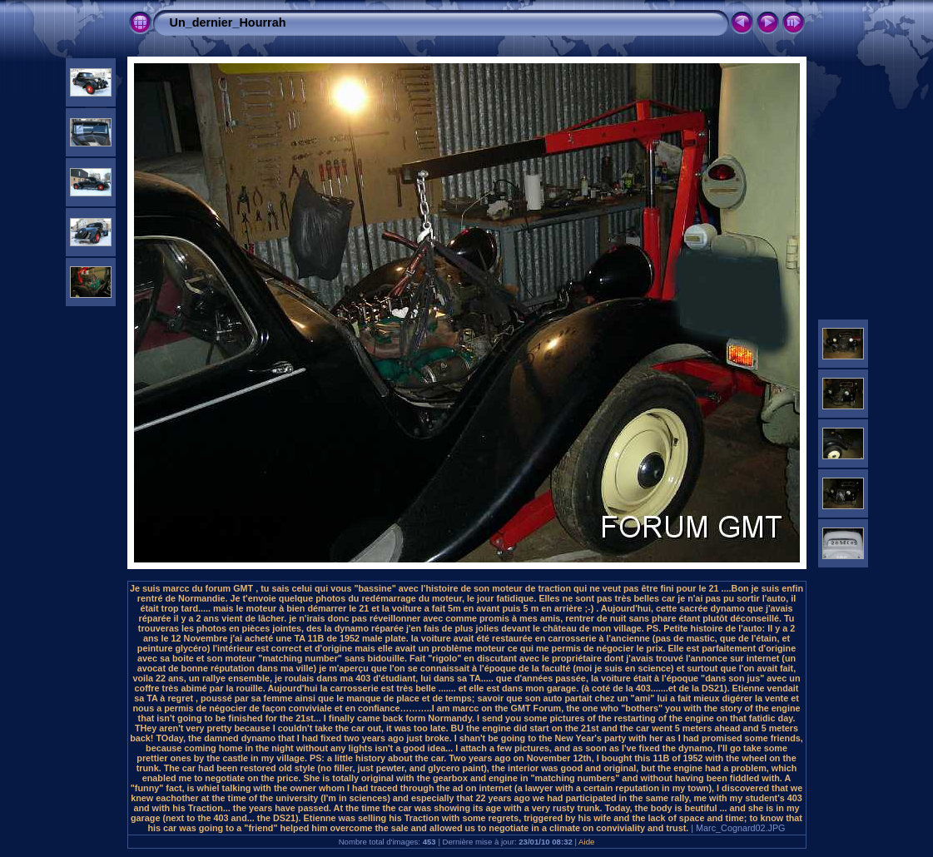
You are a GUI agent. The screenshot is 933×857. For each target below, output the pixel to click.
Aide (586, 841)
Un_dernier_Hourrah (228, 22)
